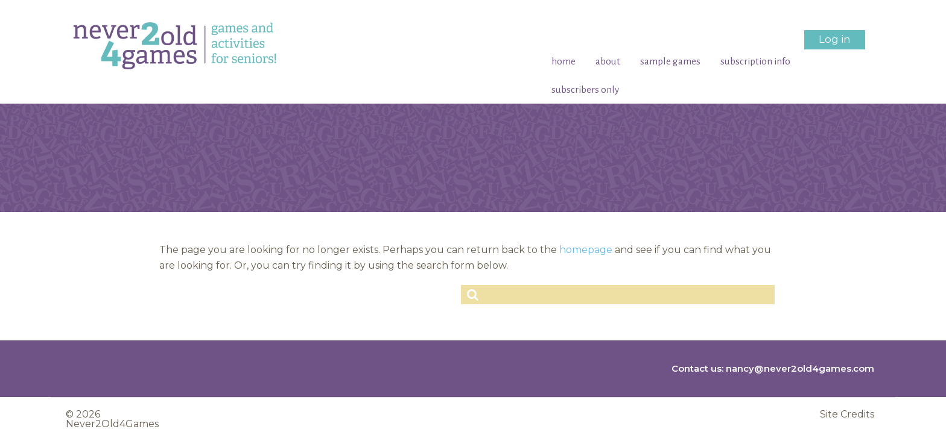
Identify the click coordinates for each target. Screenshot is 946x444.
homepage (585, 249)
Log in (835, 39)
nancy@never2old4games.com (800, 368)
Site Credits (847, 414)
